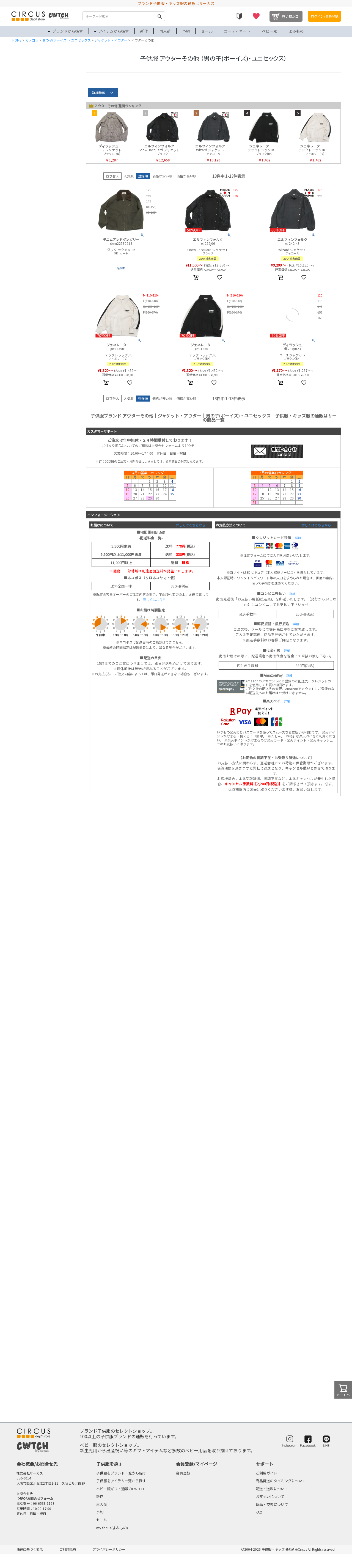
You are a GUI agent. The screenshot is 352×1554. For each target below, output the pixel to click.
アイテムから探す (113, 31)
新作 (144, 31)
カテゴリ (31, 40)
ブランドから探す (67, 31)
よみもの (296, 31)
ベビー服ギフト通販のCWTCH (120, 1488)
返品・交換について (272, 1504)
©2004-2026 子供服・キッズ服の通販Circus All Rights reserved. (288, 1549)
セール (207, 31)
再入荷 (165, 31)
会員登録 (183, 1473)
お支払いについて (270, 1496)
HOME (16, 40)
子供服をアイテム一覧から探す (121, 1480)
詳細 (298, 538)
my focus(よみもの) (112, 1527)
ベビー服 (269, 31)
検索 (159, 16)
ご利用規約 (67, 1549)
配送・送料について (272, 1488)
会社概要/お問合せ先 (37, 1464)
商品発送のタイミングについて (281, 1480)
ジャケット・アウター (111, 40)
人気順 (129, 176)
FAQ (259, 1512)
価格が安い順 (162, 176)
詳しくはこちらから (190, 525)
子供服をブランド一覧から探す (121, 1473)
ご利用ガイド (266, 1473)
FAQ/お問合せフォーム (36, 1498)
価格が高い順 (186, 176)
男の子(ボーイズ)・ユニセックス (66, 40)
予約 (186, 31)
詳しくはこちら (154, 599)
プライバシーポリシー (108, 1549)
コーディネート (237, 31)
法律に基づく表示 (29, 1549)
